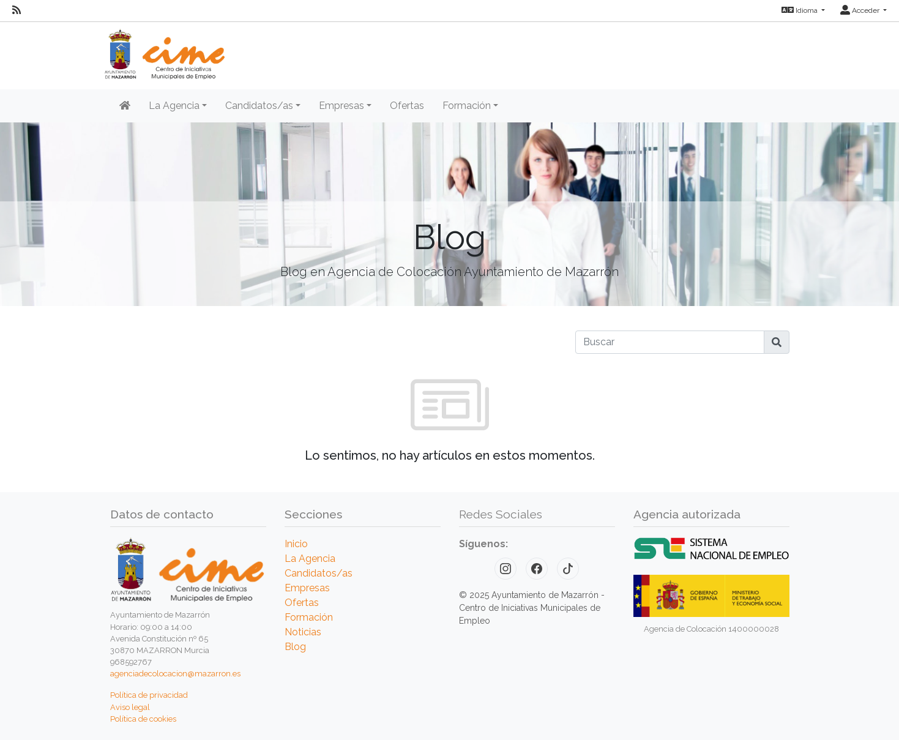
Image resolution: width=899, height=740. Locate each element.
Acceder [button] (860, 10)
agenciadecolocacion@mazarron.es (175, 673)
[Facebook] (537, 569)
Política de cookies (143, 718)
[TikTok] (568, 569)
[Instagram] (505, 569)
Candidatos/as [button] (259, 105)
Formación (309, 617)
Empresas (307, 588)
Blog (295, 646)
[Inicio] (125, 105)
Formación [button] (466, 105)
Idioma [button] (800, 10)
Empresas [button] (341, 105)
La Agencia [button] (174, 105)
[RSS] (16, 10)
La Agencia (310, 558)
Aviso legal (130, 707)
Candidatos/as (319, 573)
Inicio (296, 544)
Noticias (303, 632)
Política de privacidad (149, 695)
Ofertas (407, 105)
